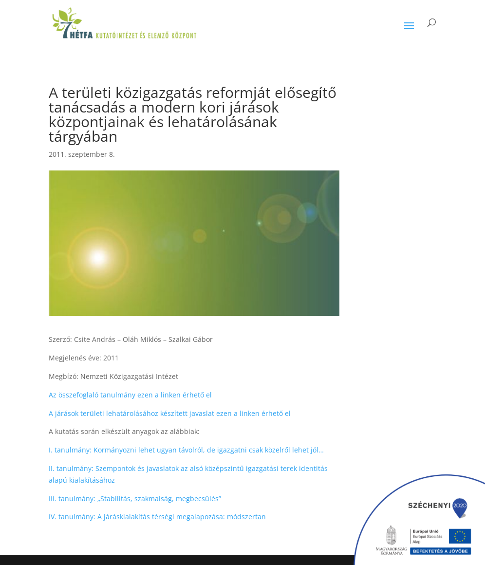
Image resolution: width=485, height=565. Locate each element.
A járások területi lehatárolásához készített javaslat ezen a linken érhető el (170, 413)
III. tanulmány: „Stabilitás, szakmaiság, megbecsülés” (135, 498)
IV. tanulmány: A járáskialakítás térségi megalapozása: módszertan (158, 516)
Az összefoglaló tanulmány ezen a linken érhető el (130, 394)
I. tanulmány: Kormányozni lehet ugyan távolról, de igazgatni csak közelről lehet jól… (186, 449)
